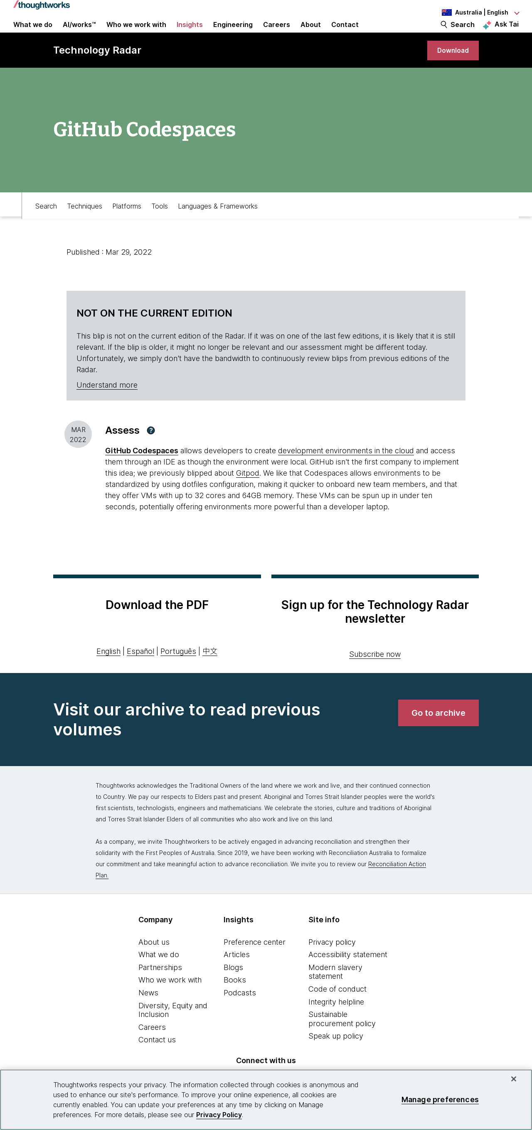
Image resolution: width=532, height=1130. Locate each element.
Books (235, 999)
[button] (151, 450)
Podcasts (240, 1012)
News (148, 1012)
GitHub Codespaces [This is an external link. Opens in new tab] (141, 470)
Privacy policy (332, 961)
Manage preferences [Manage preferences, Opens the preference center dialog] (440, 1099)
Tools (159, 223)
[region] (266, 1099)
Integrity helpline (336, 1021)
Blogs (233, 987)
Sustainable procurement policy (342, 1038)
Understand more (107, 404)
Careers (152, 1046)
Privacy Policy (219, 1114)
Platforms (126, 223)
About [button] (310, 34)
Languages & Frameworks (218, 223)
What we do (158, 974)
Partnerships (160, 987)
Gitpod (247, 492)
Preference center (255, 961)
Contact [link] (345, 34)
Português (178, 670)
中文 (209, 670)
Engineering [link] (233, 34)
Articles (237, 974)
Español (140, 670)
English (108, 670)
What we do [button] (32, 34)
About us (154, 961)
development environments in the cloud (346, 470)
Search (463, 34)
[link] (450, 67)
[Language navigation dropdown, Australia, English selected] (473, 12)
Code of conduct (337, 1008)
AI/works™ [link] (79, 34)
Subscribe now (375, 673)
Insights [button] (190, 34)
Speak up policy (335, 1055)
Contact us (157, 1059)
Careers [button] (276, 34)
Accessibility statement (347, 974)
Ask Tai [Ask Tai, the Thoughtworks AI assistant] (507, 33)
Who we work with (170, 999)
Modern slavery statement (335, 991)
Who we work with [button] (136, 34)
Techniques (84, 223)
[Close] (514, 1079)
